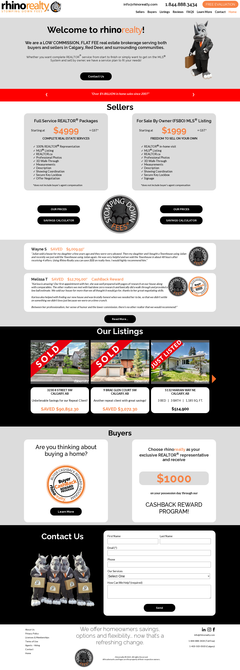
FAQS (190, 12)
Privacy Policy (32, 633)
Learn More (204, 12)
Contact (220, 12)
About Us (30, 629)
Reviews (178, 12)
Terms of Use (31, 641)
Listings (165, 12)
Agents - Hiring (32, 645)
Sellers (140, 12)
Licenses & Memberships (37, 637)
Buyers (152, 12)
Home (233, 12)
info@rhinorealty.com (140, 4)
